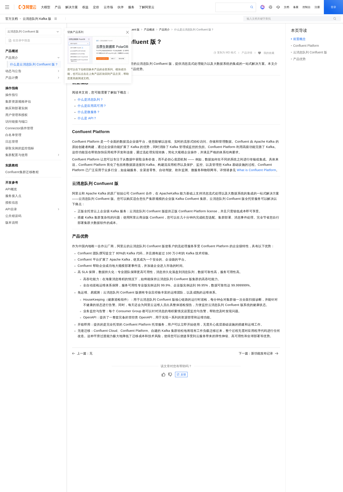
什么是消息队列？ (90, 99)
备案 (296, 7)
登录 (333, 7)
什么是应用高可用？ (92, 105)
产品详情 (247, 52)
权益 (85, 7)
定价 (96, 7)
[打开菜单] (7, 7)
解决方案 (71, 7)
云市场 (108, 7)
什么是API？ (87, 118)
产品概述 (149, 29)
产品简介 (164, 29)
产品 (58, 7)
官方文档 (11, 18)
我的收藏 (269, 53)
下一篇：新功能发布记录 (258, 353)
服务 (131, 7)
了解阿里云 (146, 7)
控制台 (307, 7)
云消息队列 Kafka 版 (37, 18)
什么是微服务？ (89, 112)
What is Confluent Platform (256, 170)
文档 (286, 7)
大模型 (45, 7)
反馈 (181, 374)
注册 (317, 7)
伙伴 (120, 7)
